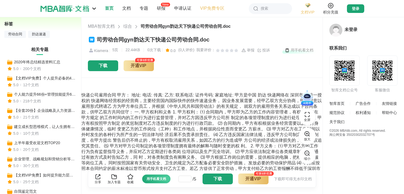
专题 (144, 8)
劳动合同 (15, 34)
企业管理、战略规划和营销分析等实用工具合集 (45, 159)
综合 (127, 26)
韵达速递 (39, 34)
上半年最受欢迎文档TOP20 (37, 143)
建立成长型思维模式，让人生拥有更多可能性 (45, 126)
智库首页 (337, 103)
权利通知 (363, 112)
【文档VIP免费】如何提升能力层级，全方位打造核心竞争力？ (45, 175)
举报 (247, 50)
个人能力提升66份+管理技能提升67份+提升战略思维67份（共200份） (45, 94)
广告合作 (363, 103)
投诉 (263, 50)
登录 (355, 8)
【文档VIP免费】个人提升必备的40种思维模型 (45, 78)
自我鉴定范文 (25, 191)
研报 (161, 8)
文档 (126, 8)
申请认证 (182, 8)
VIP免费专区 (212, 8)
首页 (109, 8)
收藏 (130, 179)
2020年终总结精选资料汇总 (37, 62)
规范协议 (337, 112)
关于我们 (337, 122)
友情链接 (389, 103)
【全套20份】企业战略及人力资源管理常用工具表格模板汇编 (45, 110)
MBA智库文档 (101, 26)
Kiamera (98, 50)
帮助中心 (389, 112)
